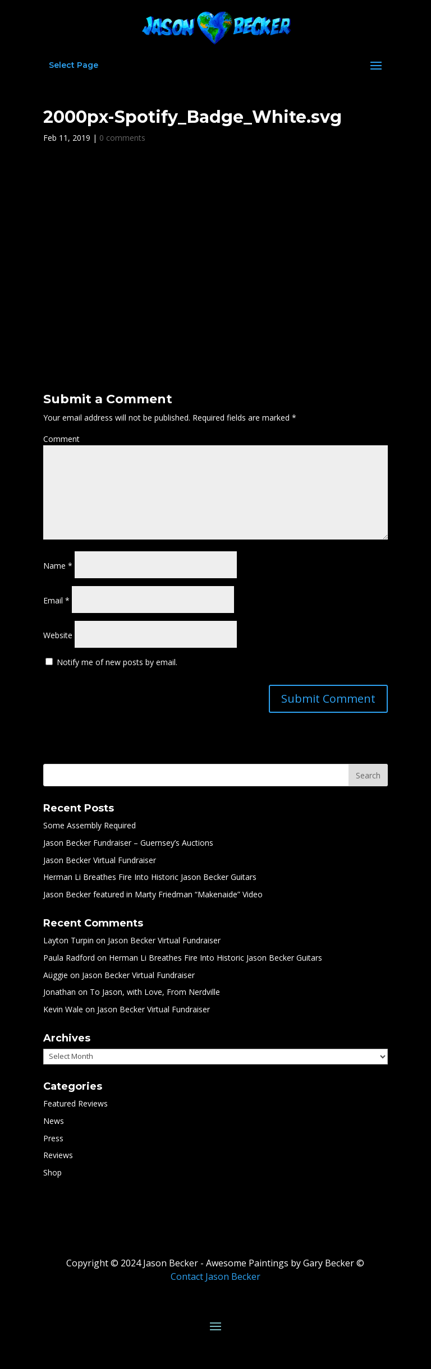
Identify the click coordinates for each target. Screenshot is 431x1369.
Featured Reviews (75, 1103)
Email (56, 600)
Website (57, 635)
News (53, 1121)
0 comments (122, 137)
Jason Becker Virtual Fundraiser (99, 860)
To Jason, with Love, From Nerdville (155, 992)
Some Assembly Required (89, 825)
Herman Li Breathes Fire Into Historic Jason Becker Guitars (149, 877)
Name (57, 565)
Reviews (58, 1155)
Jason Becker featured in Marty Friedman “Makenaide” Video (153, 894)
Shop (52, 1172)
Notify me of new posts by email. (117, 662)
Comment (61, 439)
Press (53, 1138)
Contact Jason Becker (215, 1276)
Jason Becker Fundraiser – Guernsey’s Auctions (128, 842)
